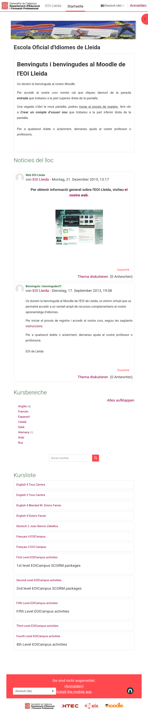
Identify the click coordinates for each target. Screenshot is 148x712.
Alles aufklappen (120, 400)
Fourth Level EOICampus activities (38, 636)
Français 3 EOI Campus (31, 547)
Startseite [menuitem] (75, 6)
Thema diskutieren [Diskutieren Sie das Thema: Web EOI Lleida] (93, 276)
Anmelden (138, 5)
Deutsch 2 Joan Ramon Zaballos (37, 526)
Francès (23, 411)
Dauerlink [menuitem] (123, 269)
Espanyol (24, 416)
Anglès (22, 406)
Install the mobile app (74, 691)
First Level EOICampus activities (37, 557)
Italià (21, 427)
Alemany (23, 432)
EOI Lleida (53, 6)
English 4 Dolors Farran (31, 516)
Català (22, 422)
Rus (20, 442)
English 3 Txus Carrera (30, 495)
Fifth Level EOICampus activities (37, 603)
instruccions (34, 326)
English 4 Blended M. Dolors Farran (38, 505)
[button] (112, 6)
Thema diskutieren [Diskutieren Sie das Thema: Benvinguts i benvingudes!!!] (93, 377)
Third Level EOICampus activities (37, 626)
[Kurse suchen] (70, 458)
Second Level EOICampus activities (38, 580)
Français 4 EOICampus (30, 536)
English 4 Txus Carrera (30, 484)
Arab (21, 437)
